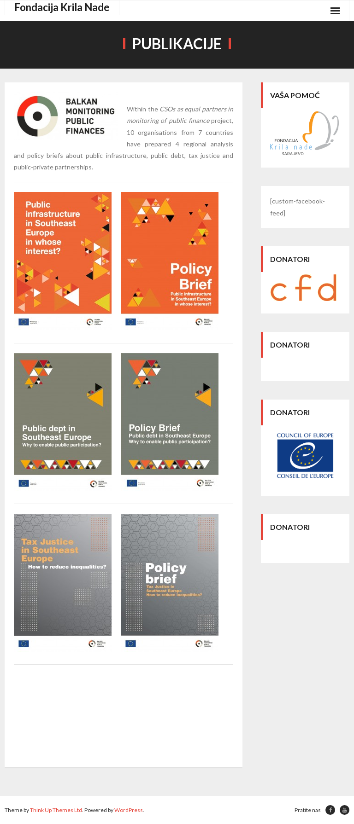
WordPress (128, 810)
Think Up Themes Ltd (56, 810)
